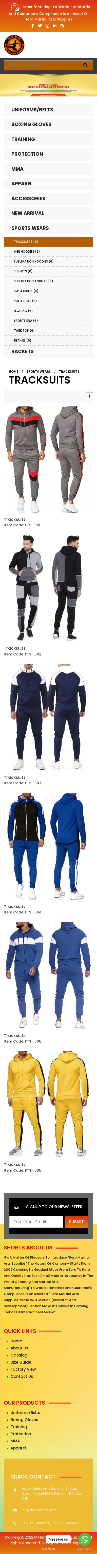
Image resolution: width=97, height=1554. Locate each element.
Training (23, 139)
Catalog (17, 1355)
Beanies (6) (22, 340)
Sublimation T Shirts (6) (33, 281)
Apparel (21, 183)
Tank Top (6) (24, 330)
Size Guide (19, 1362)
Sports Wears (30, 228)
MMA (17, 169)
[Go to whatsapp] (85, 1539)
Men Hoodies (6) (27, 251)
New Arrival (27, 213)
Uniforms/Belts (32, 109)
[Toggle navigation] (86, 45)
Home (13, 371)
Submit (76, 1222)
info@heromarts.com (39, 1509)
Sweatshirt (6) (26, 291)
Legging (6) (23, 311)
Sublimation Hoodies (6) (34, 261)
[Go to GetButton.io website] (85, 1548)
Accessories (28, 198)
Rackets (22, 351)
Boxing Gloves (31, 124)
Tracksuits (69, 371)
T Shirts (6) (23, 271)
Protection (27, 154)
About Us (17, 1348)
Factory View (21, 1369)
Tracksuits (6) (26, 242)
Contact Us (20, 1376)
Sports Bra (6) (26, 320)
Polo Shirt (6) (25, 301)
